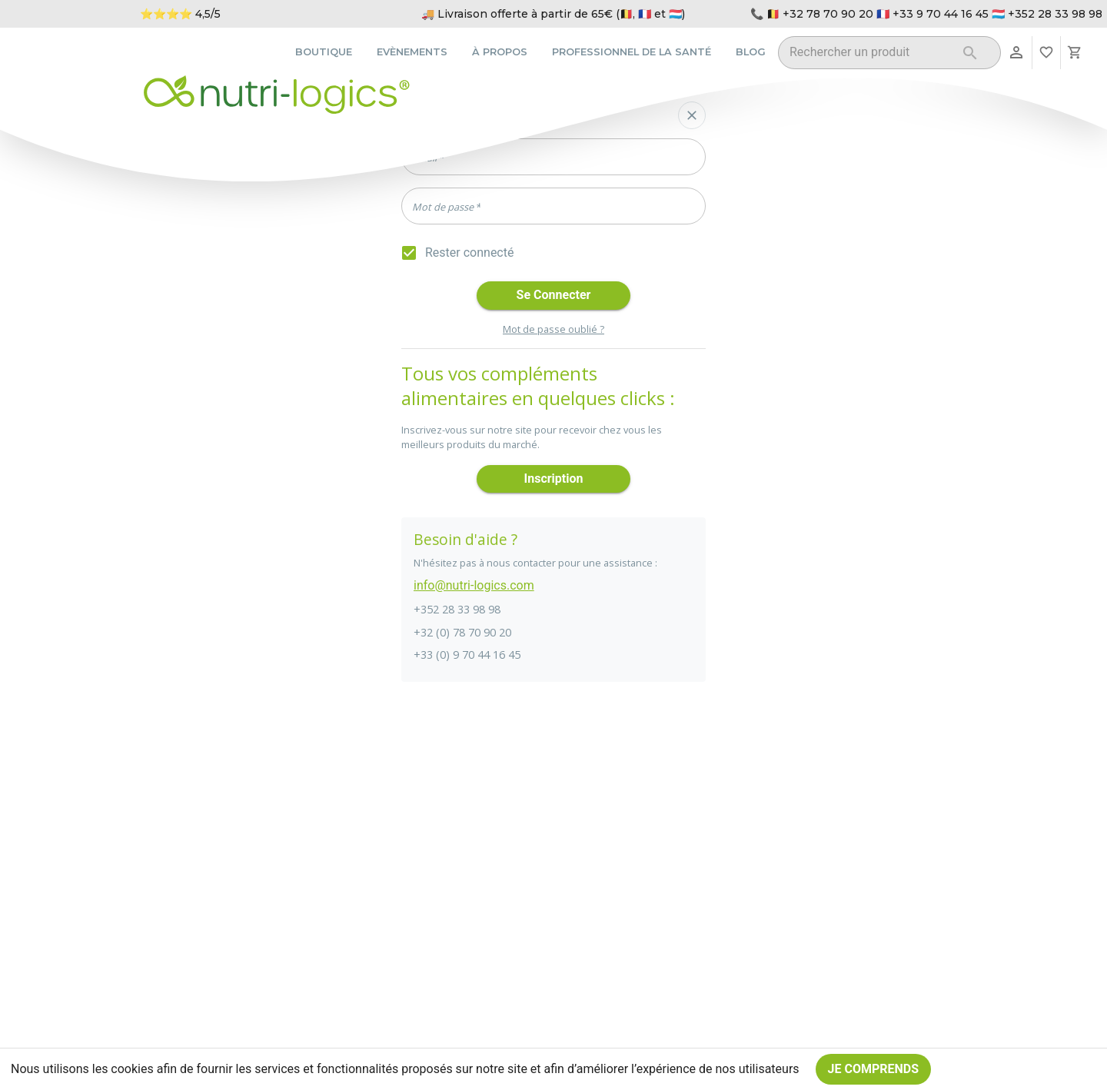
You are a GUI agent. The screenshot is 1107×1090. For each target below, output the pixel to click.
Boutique (323, 52)
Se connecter (553, 295)
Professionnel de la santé (631, 52)
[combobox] (870, 55)
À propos (499, 52)
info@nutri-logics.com (474, 585)
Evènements (412, 52)
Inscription (553, 479)
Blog (751, 52)
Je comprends (874, 1069)
